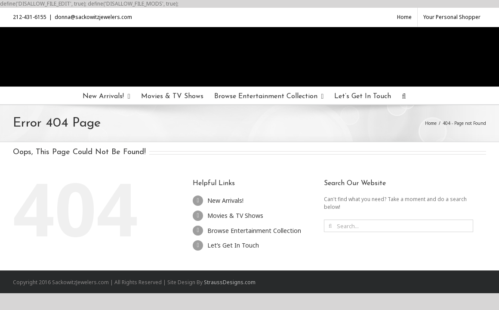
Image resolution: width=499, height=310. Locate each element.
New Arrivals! (225, 200)
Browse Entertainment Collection (254, 230)
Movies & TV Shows (235, 215)
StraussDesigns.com (230, 282)
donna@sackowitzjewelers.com (93, 17)
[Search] (426, 95)
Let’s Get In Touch (233, 245)
